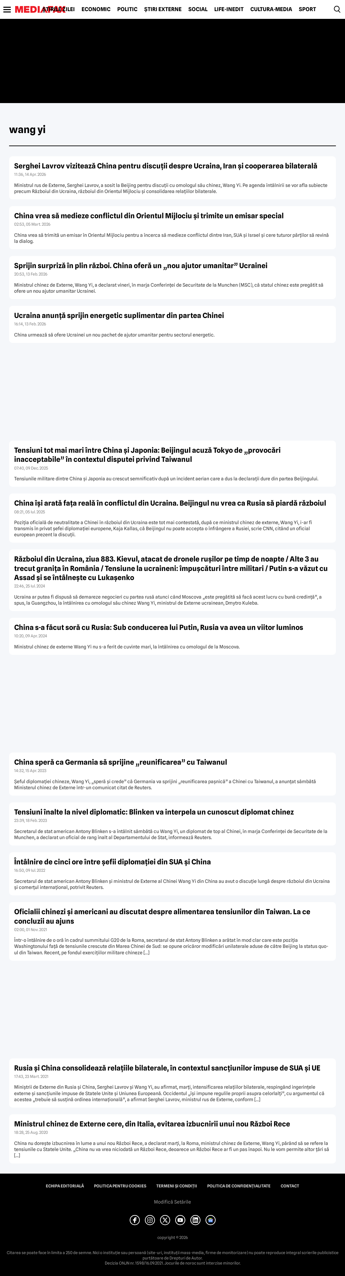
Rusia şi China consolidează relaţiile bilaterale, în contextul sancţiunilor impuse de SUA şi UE (167, 1068)
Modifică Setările (172, 1202)
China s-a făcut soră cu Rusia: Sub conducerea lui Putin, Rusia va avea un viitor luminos (158, 627)
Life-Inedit (229, 9)
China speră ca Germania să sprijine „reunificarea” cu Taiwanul (120, 762)
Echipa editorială (65, 1186)
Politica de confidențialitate (239, 1186)
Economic (96, 9)
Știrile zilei (58, 9)
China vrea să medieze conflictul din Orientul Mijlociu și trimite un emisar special (149, 216)
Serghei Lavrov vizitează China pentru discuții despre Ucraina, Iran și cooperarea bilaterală (165, 166)
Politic (127, 9)
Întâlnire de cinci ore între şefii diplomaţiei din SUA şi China (112, 862)
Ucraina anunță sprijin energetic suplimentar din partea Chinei (119, 315)
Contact (290, 1186)
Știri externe (163, 9)
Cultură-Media (271, 9)
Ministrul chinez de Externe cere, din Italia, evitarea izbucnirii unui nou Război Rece (152, 1124)
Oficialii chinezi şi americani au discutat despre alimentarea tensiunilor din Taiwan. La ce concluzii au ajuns (162, 916)
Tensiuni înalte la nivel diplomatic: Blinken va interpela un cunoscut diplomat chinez (154, 812)
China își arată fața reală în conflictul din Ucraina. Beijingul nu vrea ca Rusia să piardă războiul (170, 503)
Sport (307, 9)
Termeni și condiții (176, 1186)
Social (198, 9)
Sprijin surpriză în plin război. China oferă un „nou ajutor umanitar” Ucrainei (141, 265)
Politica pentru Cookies (120, 1186)
